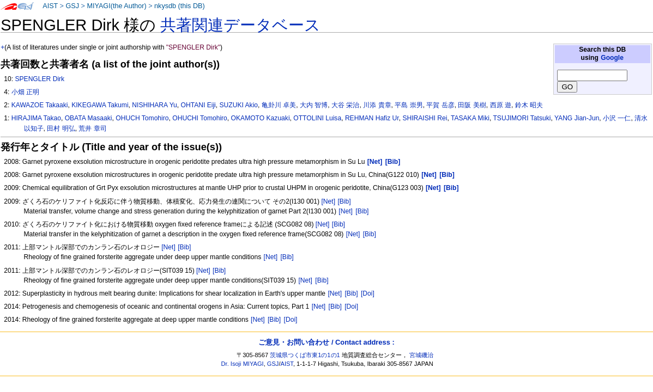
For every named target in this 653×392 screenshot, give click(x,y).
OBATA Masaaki (88, 118)
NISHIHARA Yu (154, 105)
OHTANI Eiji (198, 105)
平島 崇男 (408, 105)
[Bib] (343, 201)
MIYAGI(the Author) (116, 6)
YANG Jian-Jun (576, 118)
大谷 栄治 (345, 105)
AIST (50, 6)
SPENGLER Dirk (39, 79)
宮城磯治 (421, 355)
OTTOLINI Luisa (317, 118)
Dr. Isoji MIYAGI (242, 363)
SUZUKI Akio (239, 105)
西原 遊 (500, 105)
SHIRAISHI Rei (424, 118)
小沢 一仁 (617, 118)
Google (612, 58)
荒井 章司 (92, 128)
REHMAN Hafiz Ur (372, 118)
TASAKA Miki (470, 118)
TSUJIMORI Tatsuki (522, 118)
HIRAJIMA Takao (36, 118)
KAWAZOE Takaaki (39, 105)
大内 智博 (314, 105)
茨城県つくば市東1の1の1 (305, 355)
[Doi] (367, 293)
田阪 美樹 (472, 105)
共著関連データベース (240, 25)
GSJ (72, 6)
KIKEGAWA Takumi (99, 105)
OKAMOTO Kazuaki (260, 118)
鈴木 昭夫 (529, 105)
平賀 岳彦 (440, 105)
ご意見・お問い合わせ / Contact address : (326, 342)
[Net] (328, 201)
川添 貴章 (377, 105)
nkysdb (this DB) (179, 6)
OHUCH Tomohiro (142, 118)
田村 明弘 (61, 128)
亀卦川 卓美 (279, 105)
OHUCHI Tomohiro (199, 118)
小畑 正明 (25, 92)
